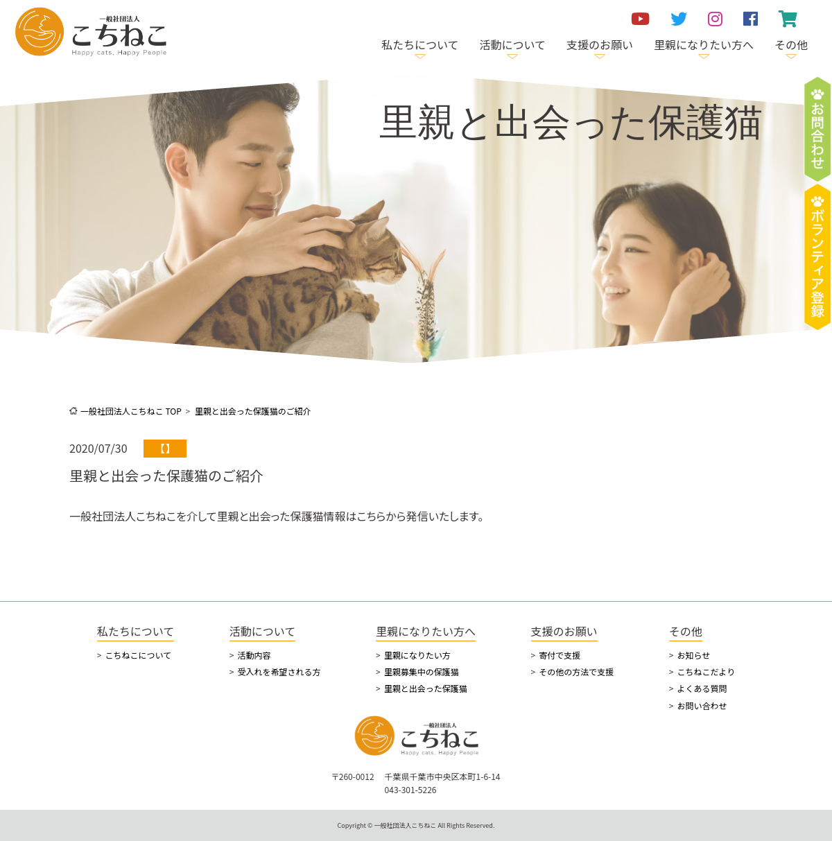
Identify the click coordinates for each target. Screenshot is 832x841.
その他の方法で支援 (576, 671)
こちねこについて (138, 655)
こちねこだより (706, 671)
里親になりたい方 (417, 655)
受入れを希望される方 (278, 671)
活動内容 (253, 655)
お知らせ (693, 655)
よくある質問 (702, 688)
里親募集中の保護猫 (421, 671)
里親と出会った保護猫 (425, 688)
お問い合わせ (702, 705)
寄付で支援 (559, 655)
